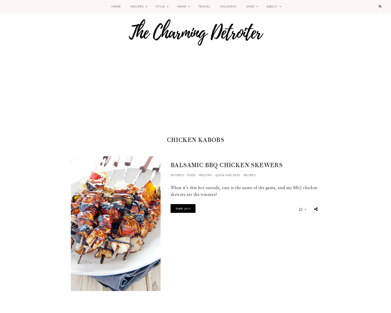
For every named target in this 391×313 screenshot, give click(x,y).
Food (191, 175)
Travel (204, 6)
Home (116, 6)
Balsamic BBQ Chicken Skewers (227, 165)
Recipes (137, 6)
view (183, 208)
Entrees (177, 175)
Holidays (228, 6)
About (272, 6)
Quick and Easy (227, 175)
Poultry (205, 175)
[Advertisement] (195, 98)
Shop (250, 6)
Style (160, 6)
